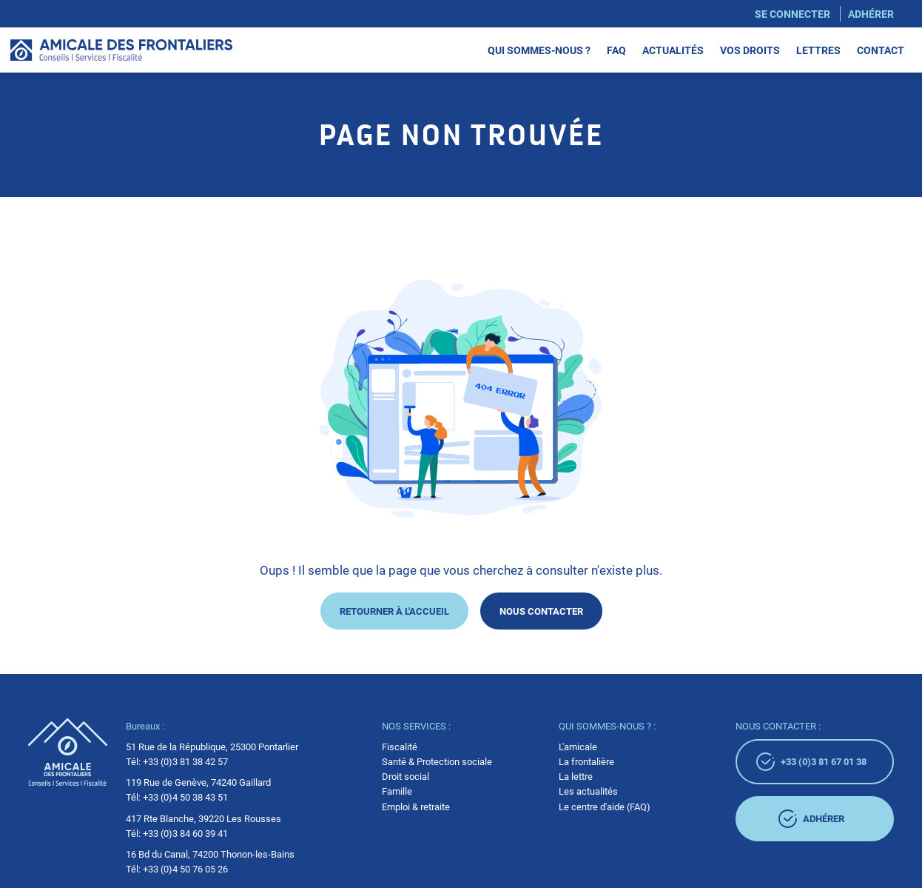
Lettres (818, 49)
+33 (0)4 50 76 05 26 (185, 869)
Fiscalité (399, 746)
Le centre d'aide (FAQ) (604, 806)
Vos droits (750, 49)
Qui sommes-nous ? (539, 49)
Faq (616, 49)
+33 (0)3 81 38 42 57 (185, 761)
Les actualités (588, 791)
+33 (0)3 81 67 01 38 (811, 761)
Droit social (405, 776)
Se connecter (792, 13)
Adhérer (871, 13)
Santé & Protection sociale (437, 761)
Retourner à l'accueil (394, 610)
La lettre (576, 776)
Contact (880, 49)
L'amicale (578, 746)
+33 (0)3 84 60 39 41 (185, 833)
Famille (397, 791)
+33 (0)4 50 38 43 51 (185, 797)
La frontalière (586, 761)
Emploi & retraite (416, 806)
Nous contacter (541, 610)
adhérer (811, 818)
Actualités (673, 49)
